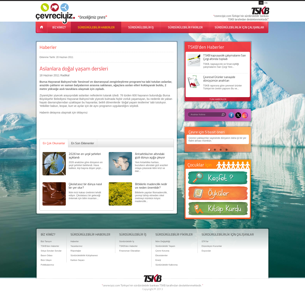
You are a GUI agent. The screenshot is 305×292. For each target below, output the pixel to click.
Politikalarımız (47, 265)
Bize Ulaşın (46, 260)
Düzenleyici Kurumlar (212, 246)
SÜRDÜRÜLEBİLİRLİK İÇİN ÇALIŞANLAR (239, 27)
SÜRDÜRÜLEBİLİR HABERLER (96, 27)
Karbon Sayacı (78, 260)
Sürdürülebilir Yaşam (165, 246)
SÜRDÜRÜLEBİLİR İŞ (141, 27)
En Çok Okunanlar (54, 143)
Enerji (158, 260)
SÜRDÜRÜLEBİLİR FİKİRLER (185, 27)
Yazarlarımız (76, 246)
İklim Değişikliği (162, 241)
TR (261, 3)
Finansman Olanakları (129, 251)
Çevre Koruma (162, 251)
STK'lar (205, 241)
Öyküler (218, 194)
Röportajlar (76, 251)
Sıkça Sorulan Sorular (51, 251)
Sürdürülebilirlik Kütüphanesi (84, 255)
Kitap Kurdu (218, 209)
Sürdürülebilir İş (126, 241)
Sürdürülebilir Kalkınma (166, 265)
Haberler (48, 47)
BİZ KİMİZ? (59, 27)
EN (265, 3)
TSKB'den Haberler (50, 246)
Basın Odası (47, 255)
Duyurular (206, 251)
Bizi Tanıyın (46, 241)
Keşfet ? (218, 179)
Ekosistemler (161, 255)
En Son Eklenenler (82, 143)
